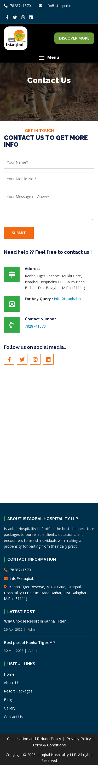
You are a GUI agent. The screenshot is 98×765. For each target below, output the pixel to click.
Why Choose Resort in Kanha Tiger (35, 621)
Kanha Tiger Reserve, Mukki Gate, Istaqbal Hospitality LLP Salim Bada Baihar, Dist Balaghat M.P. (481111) (45, 592)
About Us (12, 682)
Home (9, 674)
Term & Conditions (49, 744)
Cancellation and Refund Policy (34, 738)
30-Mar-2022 (13, 650)
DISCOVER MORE (74, 38)
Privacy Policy (78, 738)
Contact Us (13, 716)
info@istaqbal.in (67, 298)
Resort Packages (18, 691)
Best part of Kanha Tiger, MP (29, 643)
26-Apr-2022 (13, 629)
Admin (33, 629)
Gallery (9, 708)
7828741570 (17, 5)
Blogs (9, 699)
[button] (49, 58)
